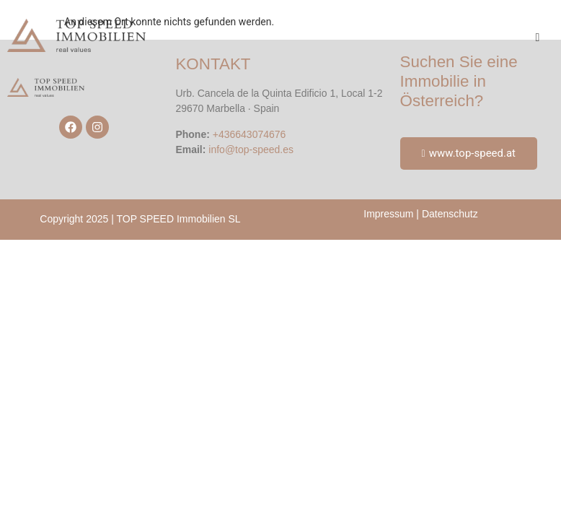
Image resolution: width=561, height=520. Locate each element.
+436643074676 (249, 134)
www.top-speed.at (469, 153)
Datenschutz (450, 214)
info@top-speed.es (250, 149)
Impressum (388, 214)
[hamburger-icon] (537, 37)
